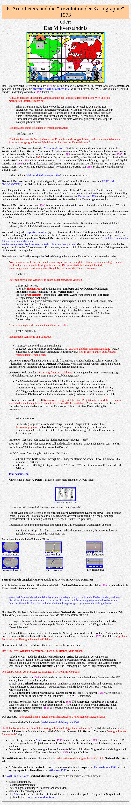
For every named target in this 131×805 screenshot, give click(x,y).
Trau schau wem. (19, 473)
